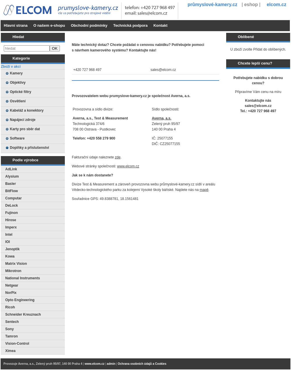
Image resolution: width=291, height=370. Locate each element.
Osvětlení (18, 101)
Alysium (12, 176)
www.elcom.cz (128, 166)
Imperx (11, 227)
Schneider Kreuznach (23, 314)
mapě (204, 190)
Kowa (10, 256)
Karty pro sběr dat (25, 129)
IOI (7, 242)
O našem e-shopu (49, 25)
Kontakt (160, 25)
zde (117, 157)
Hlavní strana (16, 25)
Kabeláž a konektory (27, 110)
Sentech (12, 322)
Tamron (11, 336)
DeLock (11, 205)
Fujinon (11, 213)
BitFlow (11, 191)
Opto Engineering (20, 300)
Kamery (16, 73)
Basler (10, 184)
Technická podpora (130, 25)
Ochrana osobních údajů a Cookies (142, 363)
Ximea (10, 351)
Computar (13, 198)
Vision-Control (17, 344)
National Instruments (22, 278)
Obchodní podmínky (89, 25)
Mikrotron (13, 271)
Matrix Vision (16, 264)
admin (111, 363)
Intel (9, 235)
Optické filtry (20, 92)
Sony (9, 329)
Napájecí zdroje (22, 120)
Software (17, 138)
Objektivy (18, 83)
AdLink (11, 169)
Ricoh (10, 307)
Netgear (11, 285)
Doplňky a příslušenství (29, 148)
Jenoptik (12, 249)
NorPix (11, 293)
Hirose (10, 220)
